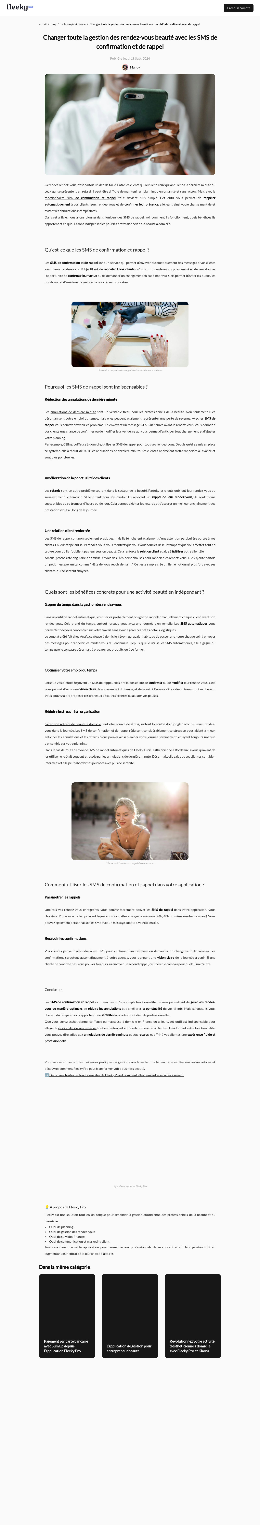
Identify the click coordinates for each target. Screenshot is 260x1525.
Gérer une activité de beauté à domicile (73, 724)
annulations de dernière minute (73, 412)
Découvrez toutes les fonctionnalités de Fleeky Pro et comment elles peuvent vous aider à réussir (116, 1075)
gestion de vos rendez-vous (77, 1028)
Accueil (43, 24)
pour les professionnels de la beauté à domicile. (138, 224)
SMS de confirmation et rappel (91, 198)
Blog (53, 24)
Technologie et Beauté (73, 24)
